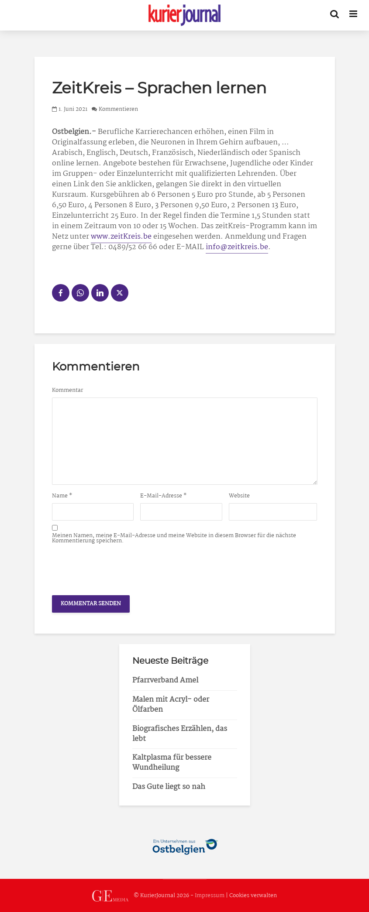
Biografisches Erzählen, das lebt (179, 734)
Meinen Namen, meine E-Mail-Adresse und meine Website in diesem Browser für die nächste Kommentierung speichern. (174, 538)
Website (239, 496)
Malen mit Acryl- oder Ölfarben (170, 705)
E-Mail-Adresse (163, 496)
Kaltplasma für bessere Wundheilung (171, 763)
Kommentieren (118, 109)
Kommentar (67, 390)
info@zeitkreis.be (237, 247)
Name (62, 496)
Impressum (209, 895)
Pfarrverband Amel (165, 680)
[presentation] (118, 567)
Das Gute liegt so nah (168, 787)
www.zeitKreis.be (121, 237)
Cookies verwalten (253, 895)
